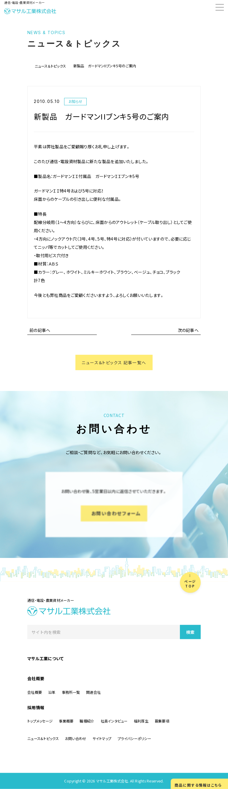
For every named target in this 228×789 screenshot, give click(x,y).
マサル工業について (45, 658)
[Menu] (219, 8)
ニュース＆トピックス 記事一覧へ (114, 362)
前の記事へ (39, 330)
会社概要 (35, 678)
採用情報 (35, 707)
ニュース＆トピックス (50, 66)
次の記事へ (188, 330)
